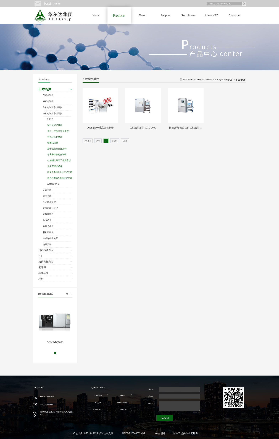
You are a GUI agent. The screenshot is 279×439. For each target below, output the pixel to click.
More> (69, 294)
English (56, 3)
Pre (98, 140)
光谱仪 (228, 79)
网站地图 (159, 433)
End (125, 140)
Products (208, 79)
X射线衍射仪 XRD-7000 (143, 127)
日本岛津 (219, 79)
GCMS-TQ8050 (55, 342)
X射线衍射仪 (240, 79)
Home (95, 15)
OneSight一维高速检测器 (100, 127)
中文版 (47, 3)
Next (114, 140)
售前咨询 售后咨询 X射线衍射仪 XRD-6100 (192, 127)
